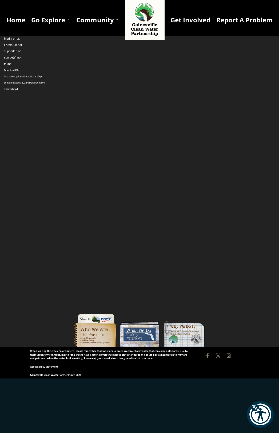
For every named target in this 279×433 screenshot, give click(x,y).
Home (15, 19)
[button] (260, 414)
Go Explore (48, 19)
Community (95, 19)
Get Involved (190, 19)
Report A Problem (244, 19)
